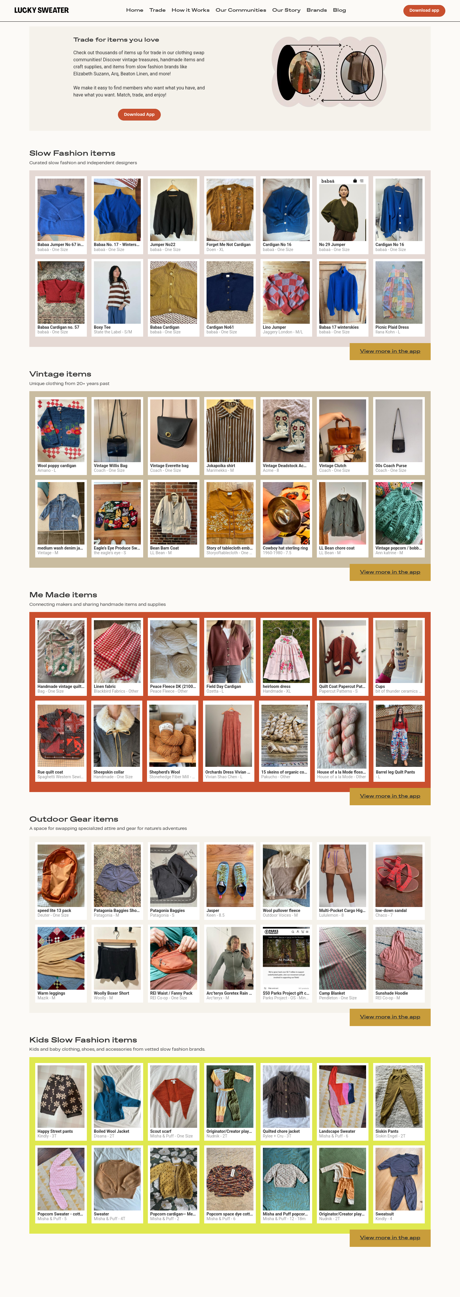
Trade (157, 10)
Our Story (286, 10)
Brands (317, 10)
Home (134, 10)
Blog (339, 10)
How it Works (191, 10)
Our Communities (241, 10)
